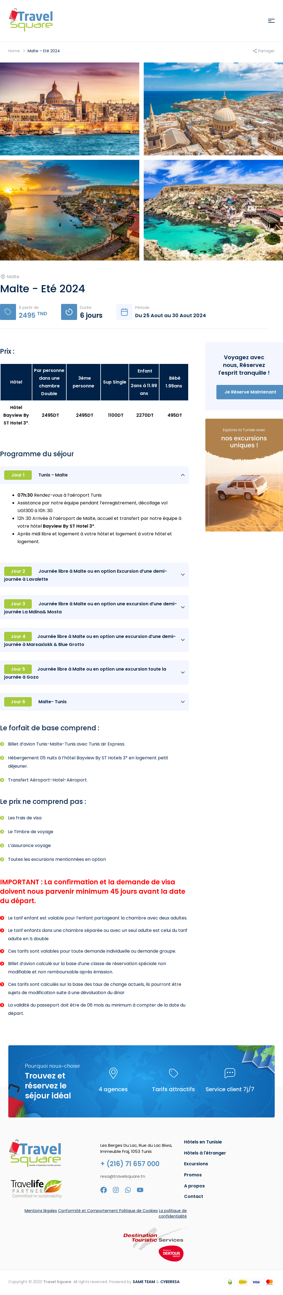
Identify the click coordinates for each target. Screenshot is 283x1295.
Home (14, 51)
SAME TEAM (144, 1281)
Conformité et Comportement (88, 1210)
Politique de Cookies (138, 1210)
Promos (193, 1175)
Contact (193, 1196)
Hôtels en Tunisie (203, 1142)
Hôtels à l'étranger (205, 1153)
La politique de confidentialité (173, 1213)
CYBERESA (170, 1281)
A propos (194, 1186)
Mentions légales (41, 1210)
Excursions (196, 1164)
